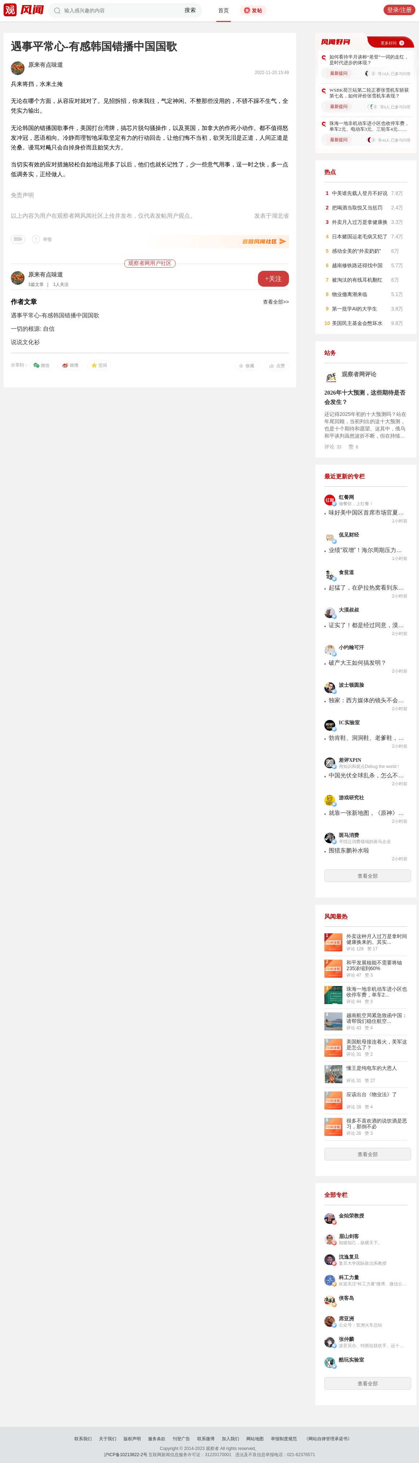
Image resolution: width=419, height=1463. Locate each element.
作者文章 (24, 301)
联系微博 (206, 1438)
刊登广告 (181, 1438)
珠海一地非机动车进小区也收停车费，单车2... (376, 992)
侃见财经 (349, 535)
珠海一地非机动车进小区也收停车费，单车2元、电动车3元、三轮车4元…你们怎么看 (369, 126)
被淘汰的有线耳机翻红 (357, 280)
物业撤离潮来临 (349, 294)
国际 (18, 239)
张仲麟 (346, 1339)
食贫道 (346, 572)
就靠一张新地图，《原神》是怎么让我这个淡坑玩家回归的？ (367, 813)
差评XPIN (350, 760)
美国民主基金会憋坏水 (357, 323)
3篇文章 (36, 284)
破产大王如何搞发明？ (357, 663)
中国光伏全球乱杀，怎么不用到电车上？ (367, 775)
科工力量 (349, 1277)
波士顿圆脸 (351, 685)
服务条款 (156, 1438)
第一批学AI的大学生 (354, 309)
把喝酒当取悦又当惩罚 (357, 207)
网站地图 (255, 1438)
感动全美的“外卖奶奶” (356, 251)
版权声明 (132, 1438)
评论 (332, 447)
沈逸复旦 (349, 1257)
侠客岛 (346, 1298)
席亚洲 (346, 1318)
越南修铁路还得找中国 (357, 265)
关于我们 (107, 1438)
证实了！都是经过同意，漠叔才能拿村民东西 (367, 625)
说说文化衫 (25, 342)
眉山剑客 (349, 1236)
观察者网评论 (359, 374)
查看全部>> (276, 302)
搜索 (190, 10)
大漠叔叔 (349, 610)
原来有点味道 (45, 65)
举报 (47, 239)
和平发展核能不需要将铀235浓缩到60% (374, 965)
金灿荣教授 (351, 1216)
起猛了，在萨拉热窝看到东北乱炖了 (367, 588)
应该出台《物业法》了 (371, 1094)
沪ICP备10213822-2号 (125, 1454)
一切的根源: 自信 (33, 329)
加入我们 (230, 1438)
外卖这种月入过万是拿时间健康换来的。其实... (376, 939)
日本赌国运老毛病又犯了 (360, 236)
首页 (223, 10)
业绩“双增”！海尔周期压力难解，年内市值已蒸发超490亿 (367, 550)
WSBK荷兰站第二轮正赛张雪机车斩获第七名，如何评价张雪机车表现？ (369, 93)
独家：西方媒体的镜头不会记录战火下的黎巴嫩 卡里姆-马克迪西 (367, 700)
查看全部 (368, 876)
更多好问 (389, 43)
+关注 (273, 278)
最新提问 (338, 73)
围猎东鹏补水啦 (349, 850)
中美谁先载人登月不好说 (360, 193)
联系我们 (83, 1438)
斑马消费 (349, 835)
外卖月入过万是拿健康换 (360, 222)
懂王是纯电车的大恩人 (371, 1068)
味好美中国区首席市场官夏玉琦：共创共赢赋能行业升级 (367, 512)
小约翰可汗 (351, 647)
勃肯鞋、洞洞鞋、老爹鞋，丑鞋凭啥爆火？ (367, 738)
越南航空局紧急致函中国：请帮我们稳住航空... (376, 1018)
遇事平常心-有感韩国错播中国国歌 (55, 315)
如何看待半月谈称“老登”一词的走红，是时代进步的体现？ (369, 59)
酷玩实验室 (351, 1360)
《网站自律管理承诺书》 (328, 1438)
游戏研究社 (351, 797)
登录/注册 (399, 10)
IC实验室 (349, 722)
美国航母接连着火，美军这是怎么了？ (376, 1044)
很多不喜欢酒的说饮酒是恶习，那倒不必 (376, 1123)
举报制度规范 (284, 1438)
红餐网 (346, 497)
